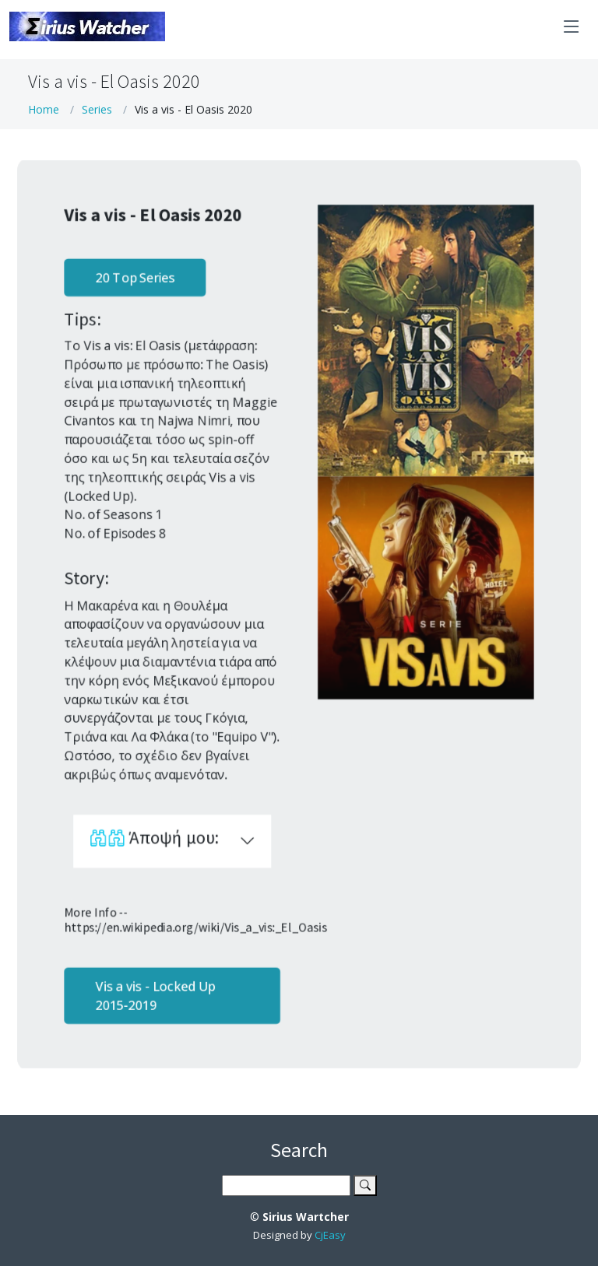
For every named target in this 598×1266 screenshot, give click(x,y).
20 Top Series (132, 271)
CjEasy (330, 1235)
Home (43, 109)
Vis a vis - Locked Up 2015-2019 (152, 1002)
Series (97, 109)
